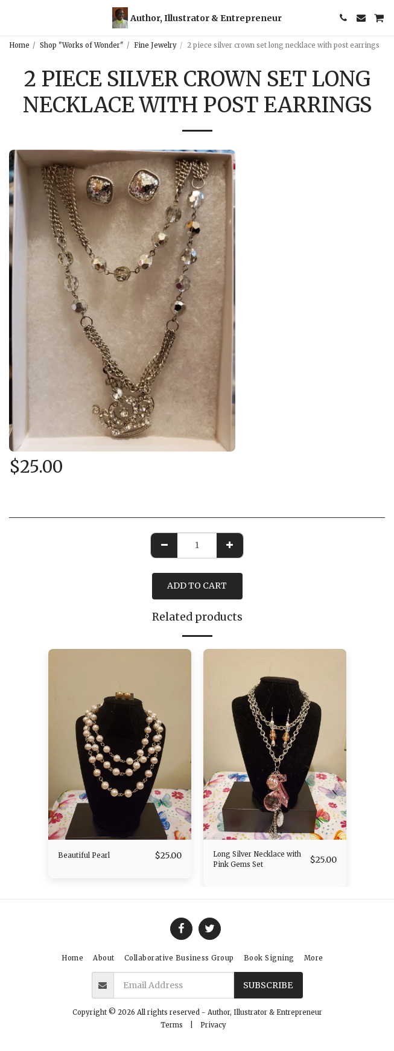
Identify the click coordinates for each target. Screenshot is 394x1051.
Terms (171, 1025)
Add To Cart (197, 585)
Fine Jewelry (155, 45)
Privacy (213, 1025)
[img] (119, 744)
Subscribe (268, 985)
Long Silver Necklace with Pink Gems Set (257, 859)
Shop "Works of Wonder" (82, 45)
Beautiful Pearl (84, 855)
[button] (13, 17)
